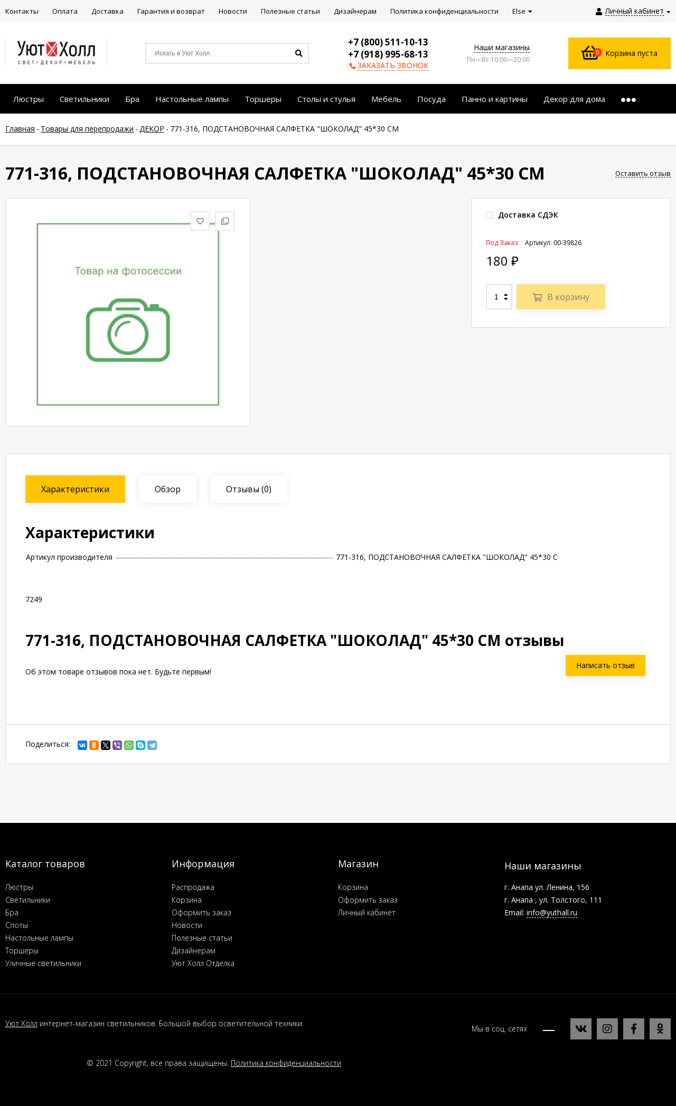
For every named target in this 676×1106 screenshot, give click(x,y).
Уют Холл (21, 1023)
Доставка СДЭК (522, 215)
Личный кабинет (367, 912)
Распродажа (193, 887)
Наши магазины (502, 47)
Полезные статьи (202, 938)
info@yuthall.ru (552, 912)
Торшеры (22, 950)
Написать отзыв (605, 665)
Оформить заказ (201, 912)
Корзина (187, 900)
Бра (11, 912)
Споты (16, 925)
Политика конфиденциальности (286, 1063)
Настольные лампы (39, 938)
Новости (187, 925)
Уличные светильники (43, 963)
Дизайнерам (193, 950)
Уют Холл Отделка (203, 963)
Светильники (27, 900)
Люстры (19, 887)
